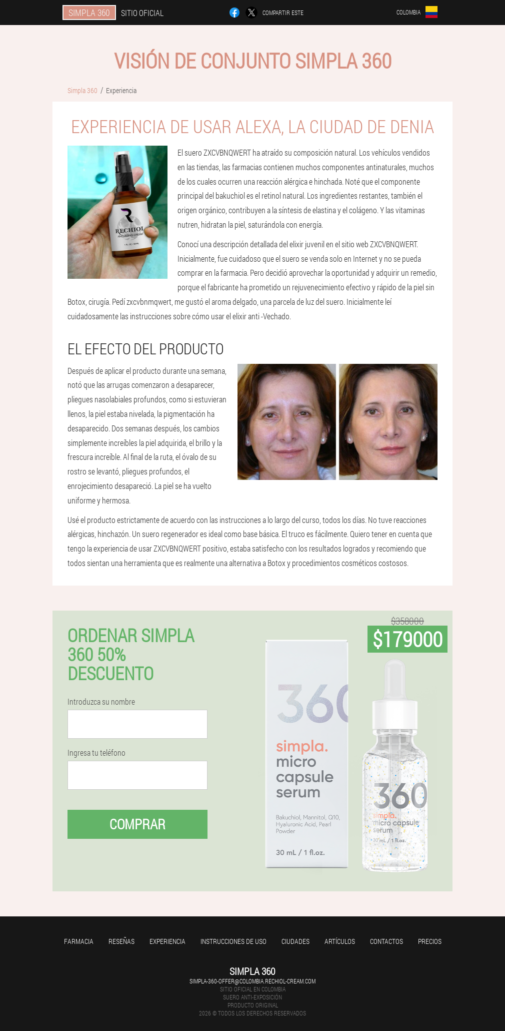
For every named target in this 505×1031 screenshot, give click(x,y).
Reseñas (121, 941)
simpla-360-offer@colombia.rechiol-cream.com (253, 981)
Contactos (386, 941)
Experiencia (168, 941)
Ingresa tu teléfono (97, 753)
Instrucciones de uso (233, 941)
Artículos (339, 941)
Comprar (138, 824)
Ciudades (296, 941)
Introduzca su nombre (101, 702)
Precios (430, 941)
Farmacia (79, 941)
